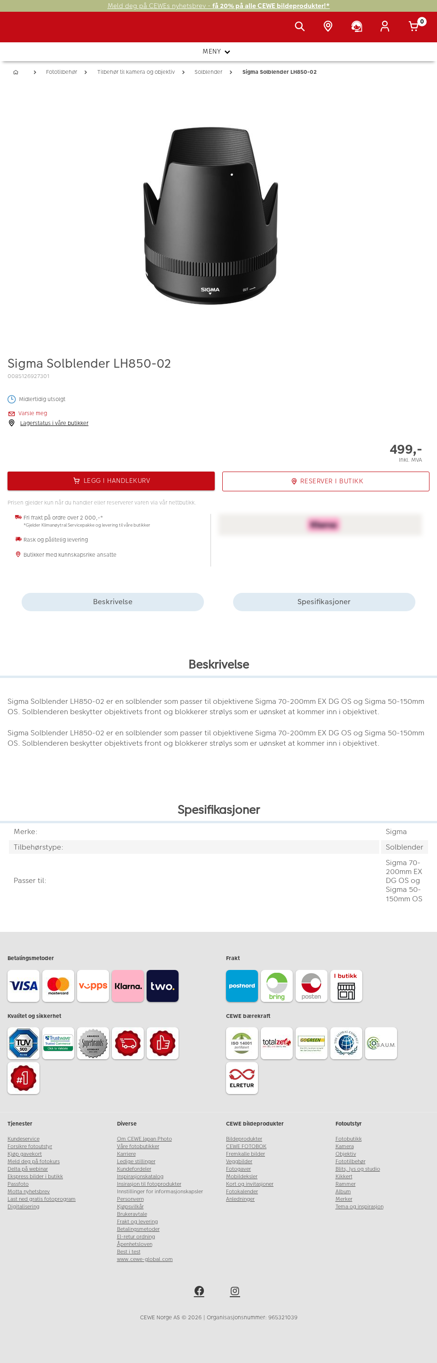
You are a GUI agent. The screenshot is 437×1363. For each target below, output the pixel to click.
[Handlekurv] (415, 27)
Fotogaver (238, 1169)
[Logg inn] (386, 27)
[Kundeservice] (358, 27)
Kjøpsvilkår (130, 1206)
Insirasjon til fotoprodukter (149, 1184)
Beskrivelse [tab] (113, 601)
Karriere (126, 1154)
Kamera (345, 1146)
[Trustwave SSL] (59, 1044)
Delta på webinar (28, 1169)
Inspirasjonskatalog (140, 1176)
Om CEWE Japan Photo (144, 1138)
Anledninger (240, 1199)
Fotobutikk (349, 1138)
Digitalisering (23, 1206)
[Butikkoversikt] (330, 27)
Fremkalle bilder (245, 1154)
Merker (344, 1199)
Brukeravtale (132, 1214)
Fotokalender (242, 1191)
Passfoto (18, 1184)
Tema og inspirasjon (359, 1206)
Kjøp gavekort (25, 1154)
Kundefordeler (134, 1169)
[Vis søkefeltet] (301, 27)
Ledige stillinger (136, 1161)
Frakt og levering (137, 1221)
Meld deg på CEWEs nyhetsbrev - (219, 5)
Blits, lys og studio (358, 1169)
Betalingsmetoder (138, 1229)
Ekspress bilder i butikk (35, 1176)
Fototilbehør (351, 1161)
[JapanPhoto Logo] (27, 32)
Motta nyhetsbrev (29, 1191)
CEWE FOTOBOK (246, 1146)
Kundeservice (23, 1138)
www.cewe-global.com (145, 1259)
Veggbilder (239, 1161)
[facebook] (200, 1292)
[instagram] (236, 1292)
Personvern (130, 1199)
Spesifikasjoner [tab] (324, 601)
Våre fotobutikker (138, 1146)
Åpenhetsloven (134, 1244)
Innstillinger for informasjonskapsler (160, 1191)
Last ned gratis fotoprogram (42, 1199)
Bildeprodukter (244, 1138)
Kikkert (344, 1176)
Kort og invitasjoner (249, 1184)
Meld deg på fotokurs (34, 1161)
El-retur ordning (136, 1236)
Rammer (346, 1184)
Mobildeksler (242, 1176)
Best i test (128, 1251)
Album (343, 1191)
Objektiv (346, 1154)
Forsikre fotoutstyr (30, 1146)
